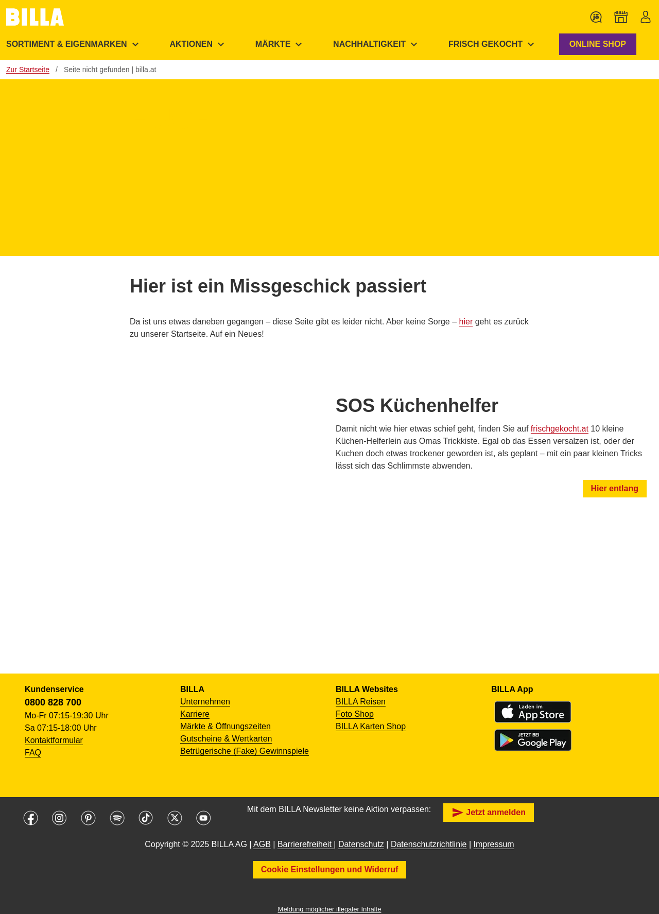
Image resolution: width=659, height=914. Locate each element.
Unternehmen (205, 701)
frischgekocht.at (559, 428)
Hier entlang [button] (614, 488)
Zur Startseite (27, 69)
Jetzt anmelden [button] (489, 812)
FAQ (33, 752)
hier (466, 321)
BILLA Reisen (361, 701)
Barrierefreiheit (306, 844)
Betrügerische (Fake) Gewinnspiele (244, 751)
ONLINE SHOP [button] (597, 44)
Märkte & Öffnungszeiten (225, 726)
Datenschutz (361, 844)
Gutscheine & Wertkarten (226, 738)
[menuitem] (198, 44)
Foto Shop (355, 714)
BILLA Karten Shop (371, 726)
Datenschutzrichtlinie (429, 844)
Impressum (494, 844)
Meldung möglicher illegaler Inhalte (329, 909)
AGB (262, 844)
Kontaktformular (54, 740)
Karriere (195, 714)
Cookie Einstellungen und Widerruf (329, 869)
